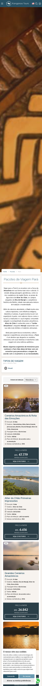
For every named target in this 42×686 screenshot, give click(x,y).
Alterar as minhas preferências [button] (19, 681)
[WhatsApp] (37, 681)
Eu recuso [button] (26, 676)
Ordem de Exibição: (17, 380)
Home (5, 271)
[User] (40, 3)
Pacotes (12, 271)
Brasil (8, 368)
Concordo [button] (11, 676)
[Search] (36, 3)
